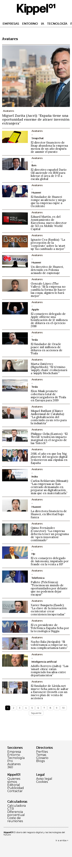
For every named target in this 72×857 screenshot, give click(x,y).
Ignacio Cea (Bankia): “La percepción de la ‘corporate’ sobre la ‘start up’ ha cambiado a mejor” (48, 244)
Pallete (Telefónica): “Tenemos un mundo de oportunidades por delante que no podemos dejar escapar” (49, 588)
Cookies (42, 781)
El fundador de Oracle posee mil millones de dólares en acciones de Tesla (46, 348)
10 (63, 707)
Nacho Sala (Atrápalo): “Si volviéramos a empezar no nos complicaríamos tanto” (49, 645)
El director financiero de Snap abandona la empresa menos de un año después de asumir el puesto (49, 147)
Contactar (15, 791)
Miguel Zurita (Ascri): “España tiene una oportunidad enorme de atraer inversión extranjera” (35, 119)
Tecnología (57, 23)
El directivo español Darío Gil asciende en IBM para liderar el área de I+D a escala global (48, 174)
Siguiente (36, 713)
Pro (10, 761)
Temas (41, 754)
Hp (33, 553)
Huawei (36, 192)
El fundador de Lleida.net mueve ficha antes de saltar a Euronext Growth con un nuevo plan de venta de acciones (49, 692)
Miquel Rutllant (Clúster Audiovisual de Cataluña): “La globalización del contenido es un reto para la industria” (49, 417)
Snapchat (37, 138)
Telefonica (37, 577)
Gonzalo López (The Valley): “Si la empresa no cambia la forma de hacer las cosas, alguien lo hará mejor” (48, 290)
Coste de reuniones (15, 820)
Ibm (33, 165)
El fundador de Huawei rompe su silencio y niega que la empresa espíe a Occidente (48, 201)
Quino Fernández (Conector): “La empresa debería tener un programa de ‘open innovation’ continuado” (50, 534)
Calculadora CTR (16, 807)
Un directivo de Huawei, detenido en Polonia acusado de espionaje (47, 270)
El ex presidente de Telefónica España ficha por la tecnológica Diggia (50, 628)
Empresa (14, 751)
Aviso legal (44, 778)
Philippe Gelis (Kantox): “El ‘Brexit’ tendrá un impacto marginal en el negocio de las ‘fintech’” (49, 438)
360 (10, 767)
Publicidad (15, 788)
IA (42, 23)
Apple (35, 309)
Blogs (40, 761)
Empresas (10, 23)
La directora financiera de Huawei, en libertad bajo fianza (49, 514)
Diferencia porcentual (16, 813)
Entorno (30, 23)
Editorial (13, 784)
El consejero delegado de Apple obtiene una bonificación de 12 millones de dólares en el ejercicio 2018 (49, 320)
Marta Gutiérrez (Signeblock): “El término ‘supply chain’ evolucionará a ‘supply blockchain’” (49, 368)
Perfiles (42, 751)
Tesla (34, 339)
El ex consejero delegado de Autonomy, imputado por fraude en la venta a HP (50, 561)
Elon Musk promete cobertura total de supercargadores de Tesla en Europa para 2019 (48, 395)
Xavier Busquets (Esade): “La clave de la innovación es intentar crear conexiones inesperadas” (49, 609)
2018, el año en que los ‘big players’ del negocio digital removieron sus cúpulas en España (49, 458)
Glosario (42, 758)
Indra (34, 476)
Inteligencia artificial (43, 661)
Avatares (14, 764)
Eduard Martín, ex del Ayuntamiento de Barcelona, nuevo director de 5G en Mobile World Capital (49, 223)
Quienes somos (13, 780)
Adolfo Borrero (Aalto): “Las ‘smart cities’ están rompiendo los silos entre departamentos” (49, 670)
